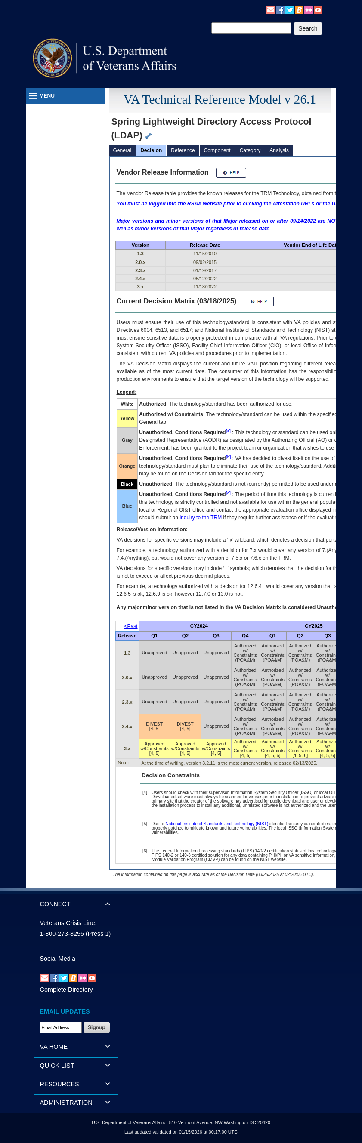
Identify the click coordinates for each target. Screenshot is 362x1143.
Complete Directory (66, 989)
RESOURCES (59, 1084)
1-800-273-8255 (62, 933)
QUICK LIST (57, 1065)
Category (250, 150)
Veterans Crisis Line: (68, 922)
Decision (151, 150)
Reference (183, 150)
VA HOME (54, 1046)
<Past (131, 626)
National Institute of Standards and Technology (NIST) (216, 823)
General (122, 150)
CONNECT (55, 904)
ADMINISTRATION (66, 1102)
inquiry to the (200, 518)
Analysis (279, 150)
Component (217, 150)
